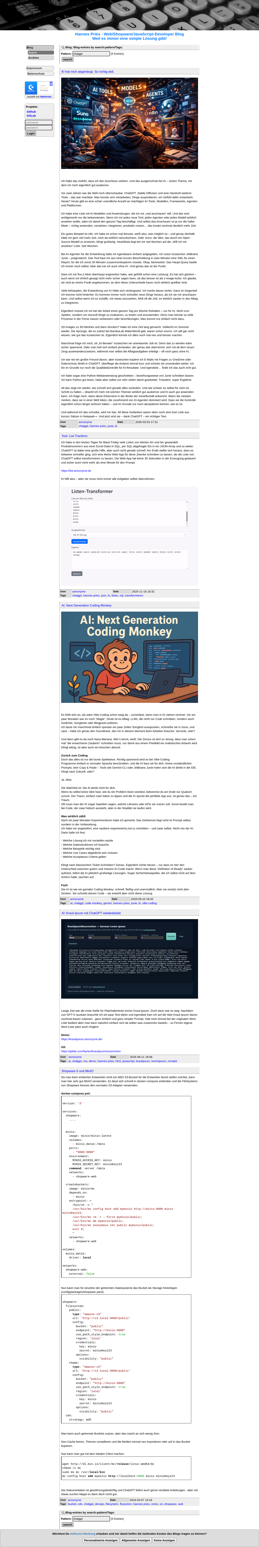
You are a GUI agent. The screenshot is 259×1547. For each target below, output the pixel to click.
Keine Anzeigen (164, 1540)
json (103, 595)
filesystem (112, 1504)
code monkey (93, 903)
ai (71, 903)
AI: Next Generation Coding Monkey (87, 605)
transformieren (134, 595)
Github (31, 111)
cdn (80, 1504)
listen (115, 595)
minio (154, 1504)
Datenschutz (36, 73)
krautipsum (143, 1061)
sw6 (180, 1504)
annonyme (85, 422)
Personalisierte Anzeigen (101, 1540)
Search (32, 52)
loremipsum (158, 1061)
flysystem (126, 1504)
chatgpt (83, 426)
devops (99, 1504)
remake (172, 1061)
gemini (107, 903)
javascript (128, 1061)
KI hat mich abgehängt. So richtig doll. (88, 71)
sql (121, 595)
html (118, 1061)
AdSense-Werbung (82, 1533)
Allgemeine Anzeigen (136, 1540)
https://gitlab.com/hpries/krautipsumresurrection (91, 1051)
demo (92, 1061)
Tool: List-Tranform (74, 436)
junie (111, 426)
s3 (161, 1504)
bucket (72, 1504)
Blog (30, 47)
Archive (33, 57)
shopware (170, 1504)
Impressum (34, 68)
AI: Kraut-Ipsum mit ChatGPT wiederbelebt (91, 913)
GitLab (31, 115)
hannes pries (98, 426)
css (85, 1061)
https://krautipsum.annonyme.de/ (81, 1039)
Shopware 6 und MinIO (78, 1071)
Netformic (46, 96)
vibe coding (149, 903)
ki (116, 426)
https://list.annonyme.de (76, 470)
